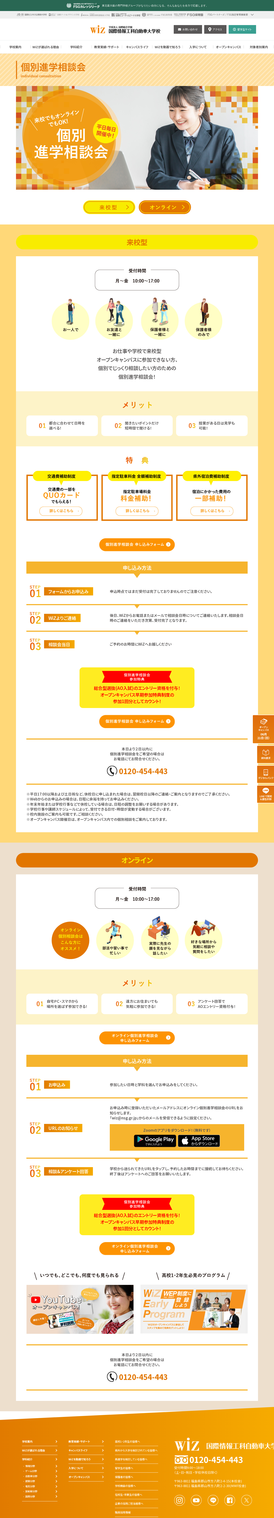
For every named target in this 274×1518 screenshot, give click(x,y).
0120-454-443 (143, 770)
